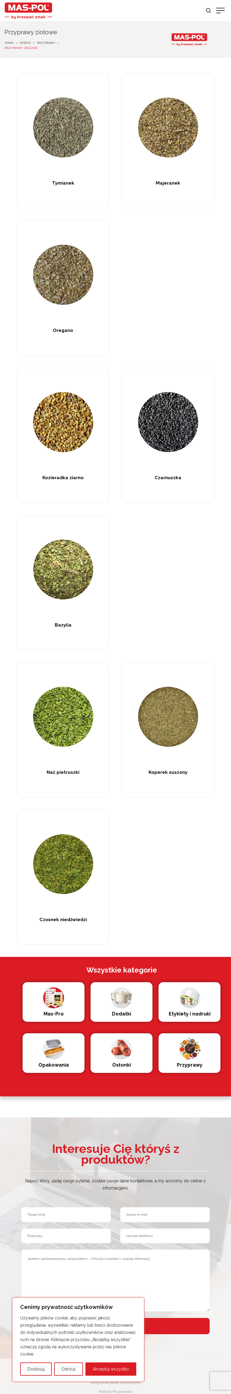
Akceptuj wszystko (111, 1369)
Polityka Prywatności (115, 1391)
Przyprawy (46, 42)
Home (9, 42)
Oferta (25, 42)
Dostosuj (36, 1369)
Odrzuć (68, 1369)
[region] (78, 1339)
